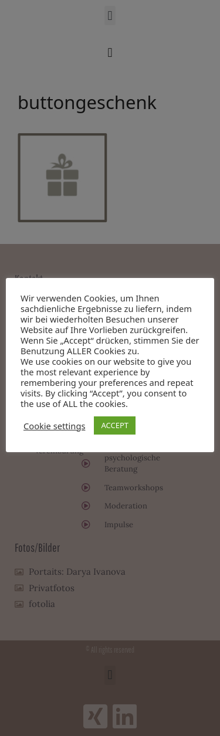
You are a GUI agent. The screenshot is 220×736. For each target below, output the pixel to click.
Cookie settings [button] (54, 425)
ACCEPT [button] (114, 425)
